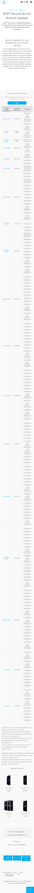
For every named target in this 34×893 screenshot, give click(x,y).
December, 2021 (6, 558)
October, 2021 (6, 620)
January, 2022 (6, 496)
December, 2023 (6, 223)
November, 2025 (6, 131)
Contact (19, 874)
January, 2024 (6, 197)
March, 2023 (6, 345)
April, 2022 (6, 443)
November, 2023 (6, 250)
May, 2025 (6, 159)
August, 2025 (6, 148)
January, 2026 (6, 118)
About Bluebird (6, 872)
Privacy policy (9, 875)
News (21, 872)
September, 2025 (6, 140)
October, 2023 (6, 299)
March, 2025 (6, 168)
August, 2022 (6, 395)
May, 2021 (6, 705)
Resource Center (10, 874)
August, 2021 (6, 669)
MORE (17, 103)
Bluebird (17, 881)
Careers (15, 872)
